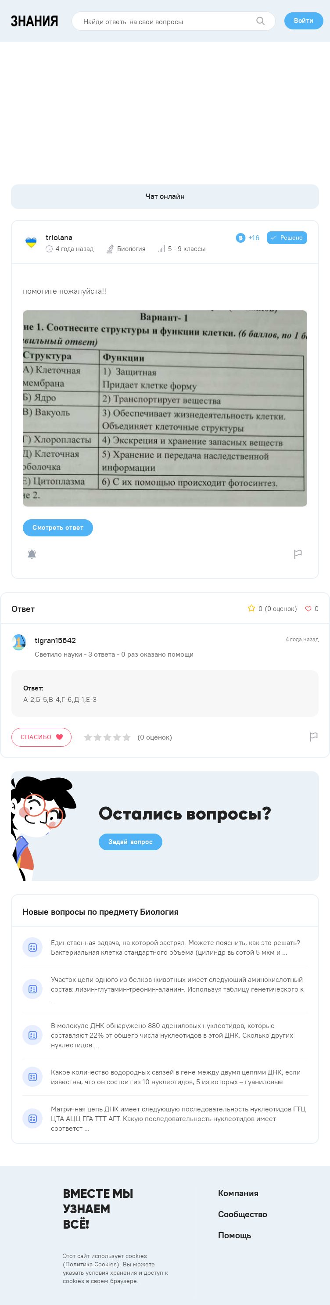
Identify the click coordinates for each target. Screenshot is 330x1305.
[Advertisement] (165, 107)
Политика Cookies (91, 1264)
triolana (59, 237)
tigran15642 (55, 640)
